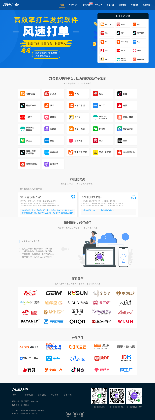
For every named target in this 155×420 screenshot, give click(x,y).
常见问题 (134, 5)
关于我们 (146, 5)
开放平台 (110, 5)
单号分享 (98, 5)
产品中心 (73, 5)
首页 (62, 5)
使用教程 (122, 5)
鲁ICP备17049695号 (37, 410)
